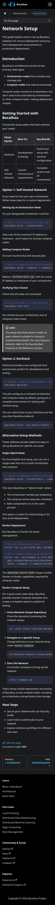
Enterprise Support (14, 884)
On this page (11, 20)
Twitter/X (8, 858)
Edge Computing (11, 827)
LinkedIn (8, 863)
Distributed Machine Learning (18, 822)
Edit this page (11, 742)
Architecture (9, 791)
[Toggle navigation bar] (4, 4)
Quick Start (8, 796)
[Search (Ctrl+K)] (50, 4)
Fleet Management (12, 832)
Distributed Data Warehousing (19, 817)
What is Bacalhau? (12, 786)
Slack (6, 853)
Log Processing (10, 813)
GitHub (7, 849)
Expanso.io (9, 880)
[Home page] (5, 13)
